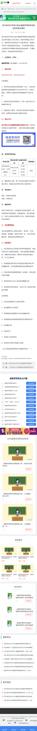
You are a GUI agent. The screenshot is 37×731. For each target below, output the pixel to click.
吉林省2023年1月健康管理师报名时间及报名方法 (19, 663)
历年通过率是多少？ (10, 409)
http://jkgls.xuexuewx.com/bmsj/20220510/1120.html (16, 358)
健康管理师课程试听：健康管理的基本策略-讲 (26, 557)
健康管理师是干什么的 (11, 390)
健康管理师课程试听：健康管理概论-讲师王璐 (9, 575)
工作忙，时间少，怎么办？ (12, 402)
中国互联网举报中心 (21, 723)
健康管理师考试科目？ (11, 420)
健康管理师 (16, 3)
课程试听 (28, 469)
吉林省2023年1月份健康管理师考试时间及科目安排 (20, 666)
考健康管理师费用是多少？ (12, 387)
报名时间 (19, 9)
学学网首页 (28, 3)
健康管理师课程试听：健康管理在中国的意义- (26, 575)
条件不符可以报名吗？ (11, 417)
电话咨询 (4, 728)
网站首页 (32, 728)
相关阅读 (7, 682)
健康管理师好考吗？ (10, 394)
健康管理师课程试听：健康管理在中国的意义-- (9, 557)
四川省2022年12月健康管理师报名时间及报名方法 (19, 696)
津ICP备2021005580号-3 (19, 718)
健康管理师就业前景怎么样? (13, 413)
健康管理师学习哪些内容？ (12, 424)
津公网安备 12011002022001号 (13, 720)
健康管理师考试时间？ (11, 405)
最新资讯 (7, 637)
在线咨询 (28, 601)
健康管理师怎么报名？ (11, 398)
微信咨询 (14, 728)
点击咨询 (31, 383)
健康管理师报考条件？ (11, 383)
